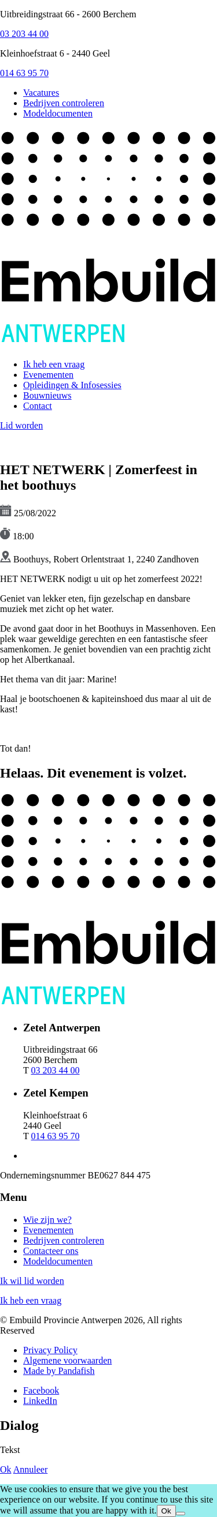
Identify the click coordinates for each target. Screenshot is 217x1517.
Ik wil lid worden (32, 1281)
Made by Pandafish (59, 1371)
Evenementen (48, 375)
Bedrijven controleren (63, 103)
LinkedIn (40, 1401)
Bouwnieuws (47, 395)
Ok (6, 1469)
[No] (180, 1513)
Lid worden (21, 425)
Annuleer (30, 1469)
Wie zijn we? (47, 1220)
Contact (37, 406)
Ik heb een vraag (53, 364)
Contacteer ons (51, 1251)
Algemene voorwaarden (67, 1360)
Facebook (41, 1390)
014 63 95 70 (24, 73)
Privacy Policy (50, 1350)
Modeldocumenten (58, 113)
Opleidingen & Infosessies (72, 385)
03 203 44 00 (24, 34)
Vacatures (41, 92)
